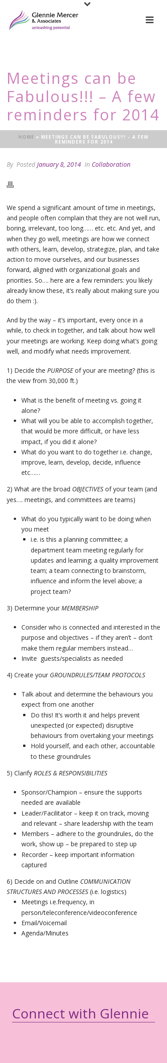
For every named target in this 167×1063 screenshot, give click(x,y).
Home (26, 137)
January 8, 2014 (59, 164)
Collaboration (111, 164)
